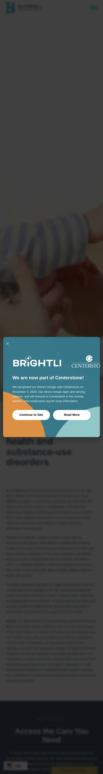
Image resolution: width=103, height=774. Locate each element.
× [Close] (7, 343)
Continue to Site (31, 415)
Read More (72, 415)
